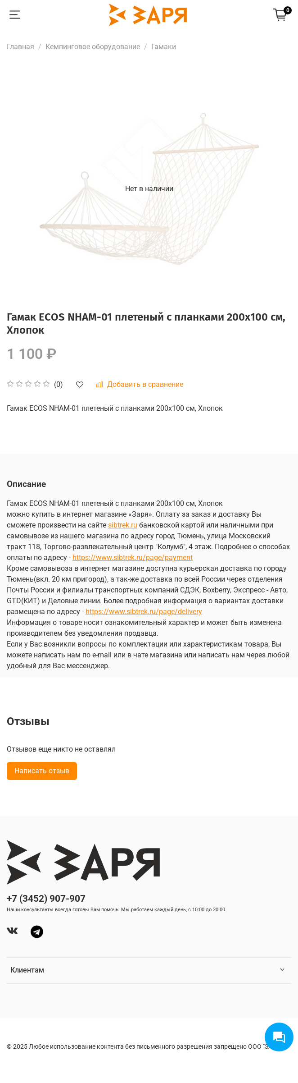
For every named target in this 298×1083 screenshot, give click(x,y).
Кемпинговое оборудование (92, 46)
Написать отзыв (41, 770)
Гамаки (163, 46)
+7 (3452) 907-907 (46, 898)
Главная (20, 46)
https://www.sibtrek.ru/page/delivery (144, 611)
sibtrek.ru (122, 525)
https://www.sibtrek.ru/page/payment (132, 557)
